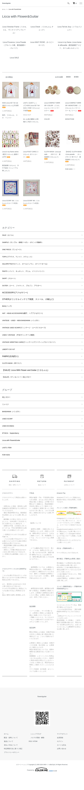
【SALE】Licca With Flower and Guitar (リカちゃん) (25, 380)
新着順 (76, 77)
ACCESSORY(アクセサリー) (15, 297)
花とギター (7, 407)
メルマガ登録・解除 (36, 753)
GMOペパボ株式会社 (49, 780)
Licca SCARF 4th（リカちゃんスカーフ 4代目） (31, 203)
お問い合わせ (59, 764)
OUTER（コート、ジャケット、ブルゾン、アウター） (26, 290)
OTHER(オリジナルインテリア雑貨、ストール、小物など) (28, 304)
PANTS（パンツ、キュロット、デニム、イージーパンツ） (28, 274)
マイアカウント (60, 749)
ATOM (35, 757)
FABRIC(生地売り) (10, 365)
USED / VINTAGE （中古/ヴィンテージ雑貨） (22, 342)
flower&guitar (6, 3)
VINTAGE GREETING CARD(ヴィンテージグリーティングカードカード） (35, 350)
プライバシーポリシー (10, 768)
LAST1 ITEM (7, 462)
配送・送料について (9, 753)
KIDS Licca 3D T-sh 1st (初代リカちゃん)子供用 (10, 105)
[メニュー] (80, 3)
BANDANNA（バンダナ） (13, 423)
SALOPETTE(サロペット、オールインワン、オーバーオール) (29, 267)
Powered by (42, 785)
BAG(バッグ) (8, 311)
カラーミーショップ (22, 780)
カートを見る (59, 760)
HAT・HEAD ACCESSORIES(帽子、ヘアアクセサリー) (26, 319)
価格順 (68, 77)
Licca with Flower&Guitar (16, 9)
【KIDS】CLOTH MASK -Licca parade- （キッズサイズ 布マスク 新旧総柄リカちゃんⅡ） (73, 156)
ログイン (58, 757)
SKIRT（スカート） (11, 282)
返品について (6, 757)
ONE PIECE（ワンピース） (14, 251)
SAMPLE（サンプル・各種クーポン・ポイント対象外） (27, 243)
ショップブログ (34, 749)
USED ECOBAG (9, 439)
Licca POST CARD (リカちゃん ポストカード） (31, 154)
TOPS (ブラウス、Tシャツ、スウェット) (20, 259)
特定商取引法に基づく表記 (11, 764)
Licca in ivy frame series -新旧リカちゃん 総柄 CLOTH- (10, 154)
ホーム (4, 9)
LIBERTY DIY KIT (10, 358)
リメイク (6, 415)
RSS (30, 757)
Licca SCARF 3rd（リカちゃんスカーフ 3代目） (10, 203)
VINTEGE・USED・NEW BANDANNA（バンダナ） (25, 327)
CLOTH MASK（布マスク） (14, 372)
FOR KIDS (6, 470)
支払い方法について (9, 760)
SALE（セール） (9, 235)
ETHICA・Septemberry (12, 446)
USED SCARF (8, 431)
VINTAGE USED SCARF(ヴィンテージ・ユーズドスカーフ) (28, 334)
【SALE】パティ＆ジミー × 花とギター (19, 387)
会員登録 (58, 753)
